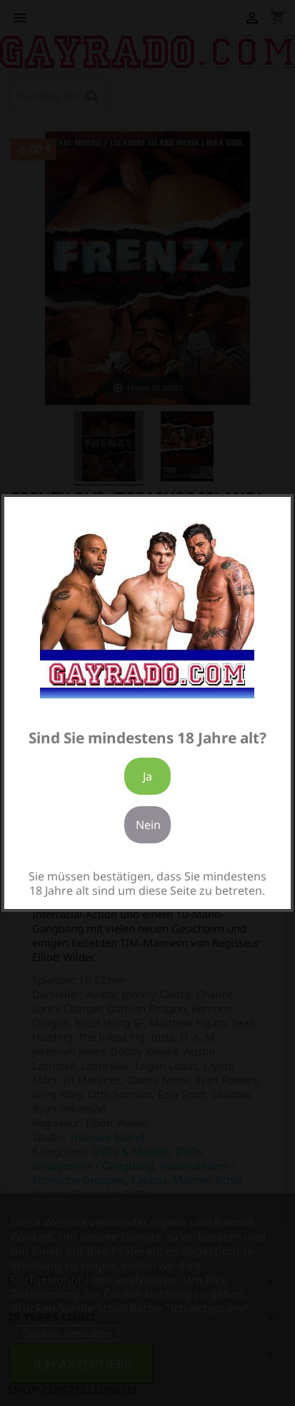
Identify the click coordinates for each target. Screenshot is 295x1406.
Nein (148, 825)
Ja (147, 776)
